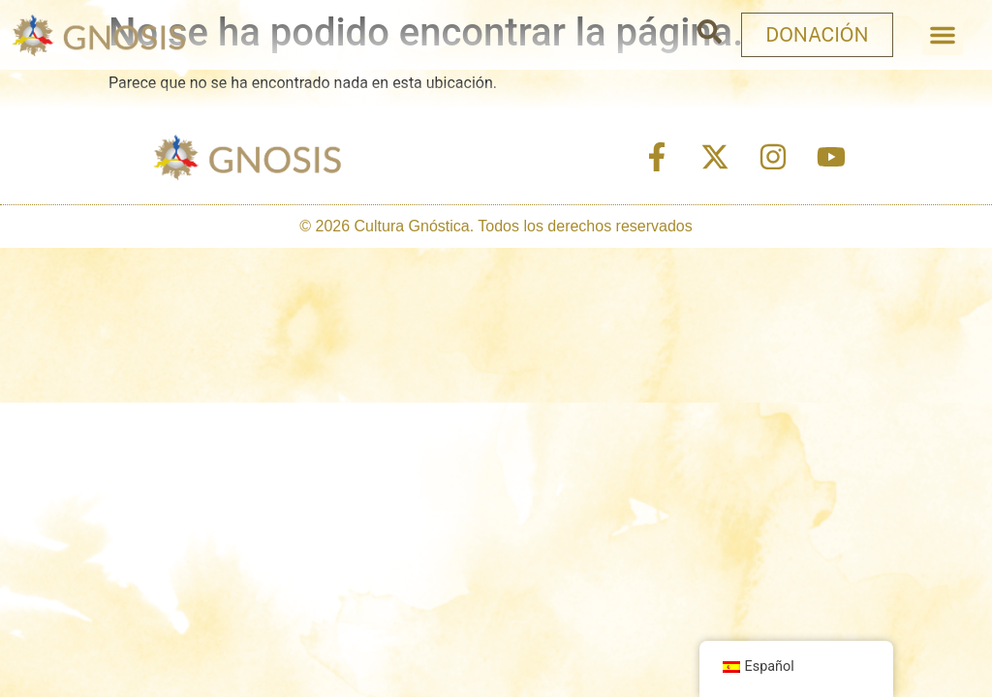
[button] (942, 35)
